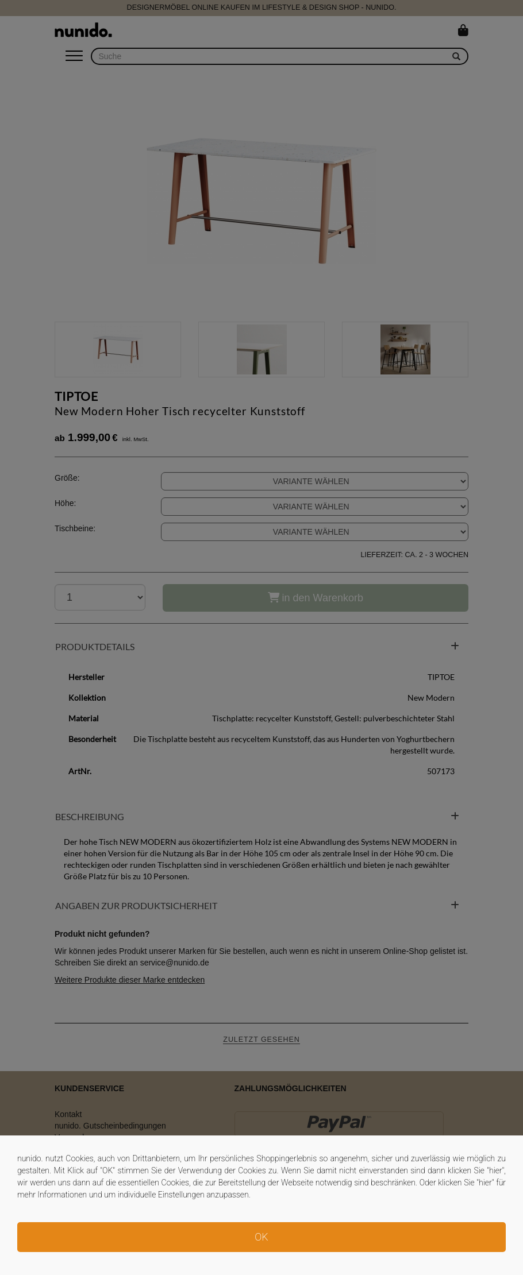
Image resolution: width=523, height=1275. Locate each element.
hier (495, 1170)
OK (261, 1237)
